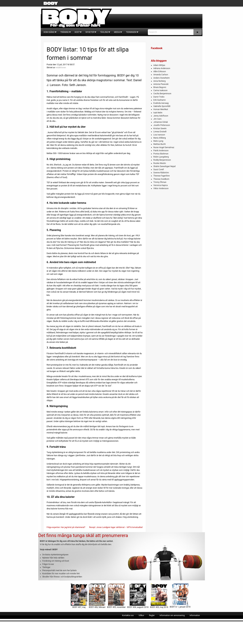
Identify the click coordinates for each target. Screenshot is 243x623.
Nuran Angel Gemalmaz (163, 147)
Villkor (141, 615)
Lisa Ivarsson (159, 135)
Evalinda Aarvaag (161, 103)
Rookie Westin (159, 163)
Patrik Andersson (161, 150)
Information (195, 615)
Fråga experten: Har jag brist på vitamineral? (66, 527)
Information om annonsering (172, 615)
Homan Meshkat (160, 109)
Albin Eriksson (159, 71)
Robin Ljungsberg (161, 157)
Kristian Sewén (159, 128)
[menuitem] (49, 32)
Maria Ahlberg (159, 138)
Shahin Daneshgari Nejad (164, 166)
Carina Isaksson (160, 90)
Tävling (104, 32)
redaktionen (61, 67)
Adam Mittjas (159, 65)
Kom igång (49, 32)
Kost (77, 32)
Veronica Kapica (160, 185)
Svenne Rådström (161, 172)
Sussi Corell (158, 169)
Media (117, 32)
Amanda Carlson (160, 74)
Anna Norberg (159, 81)
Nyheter (89, 32)
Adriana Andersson (161, 68)
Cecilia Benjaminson (162, 93)
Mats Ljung (158, 141)
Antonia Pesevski (161, 84)
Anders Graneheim (161, 78)
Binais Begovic (159, 87)
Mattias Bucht (159, 144)
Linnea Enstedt (159, 131)
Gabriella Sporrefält (161, 106)
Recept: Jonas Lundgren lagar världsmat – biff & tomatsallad (116, 527)
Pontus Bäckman (160, 154)
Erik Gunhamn (159, 100)
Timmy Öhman (159, 182)
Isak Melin (157, 113)
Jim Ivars (157, 119)
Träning (64, 32)
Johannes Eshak (160, 122)
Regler (152, 615)
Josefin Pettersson (161, 125)
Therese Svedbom (161, 179)
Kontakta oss (128, 615)
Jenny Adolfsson (160, 116)
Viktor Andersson (161, 188)
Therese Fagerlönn (161, 176)
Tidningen (131, 32)
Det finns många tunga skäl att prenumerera (83, 535)
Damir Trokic (158, 97)
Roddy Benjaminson (162, 160)
